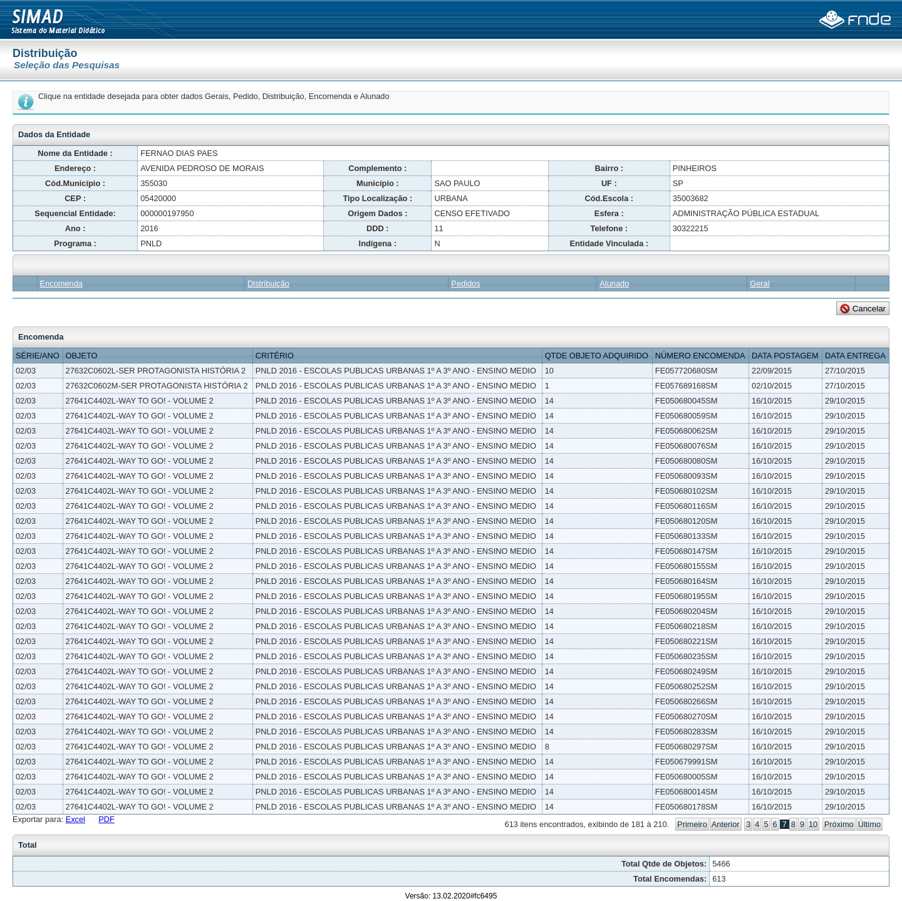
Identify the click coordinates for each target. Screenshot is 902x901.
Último (869, 824)
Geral (759, 283)
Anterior (726, 824)
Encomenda (61, 283)
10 (813, 824)
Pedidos (465, 283)
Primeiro (692, 824)
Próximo (839, 824)
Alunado (614, 283)
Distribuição (268, 283)
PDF (106, 819)
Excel (75, 819)
